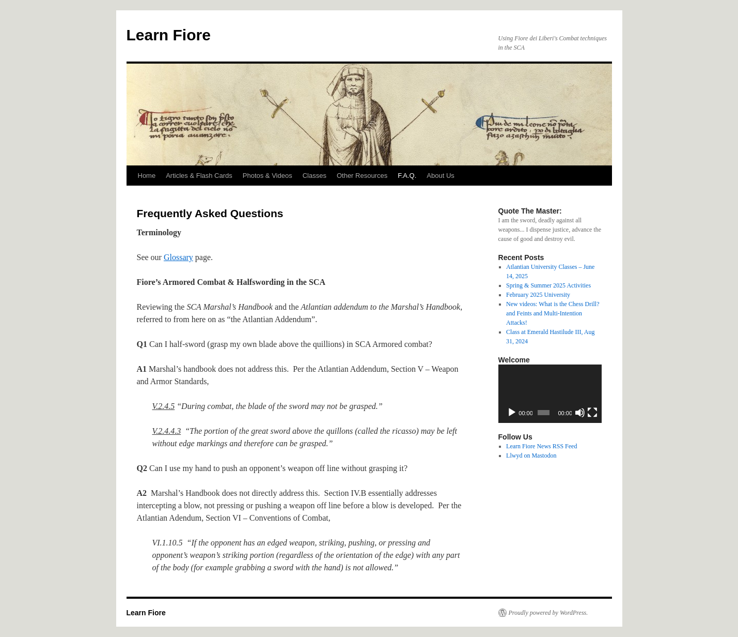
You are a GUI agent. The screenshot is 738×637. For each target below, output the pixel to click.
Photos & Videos (267, 175)
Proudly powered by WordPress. (548, 612)
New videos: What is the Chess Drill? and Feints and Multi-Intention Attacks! (552, 313)
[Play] (512, 412)
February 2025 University (538, 294)
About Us (440, 175)
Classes (314, 175)
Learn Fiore (169, 34)
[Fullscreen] (592, 412)
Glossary (178, 257)
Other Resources (362, 175)
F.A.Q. (407, 175)
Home (147, 175)
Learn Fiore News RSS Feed (541, 446)
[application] (550, 394)
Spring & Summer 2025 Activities (548, 285)
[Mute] (580, 412)
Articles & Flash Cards (199, 175)
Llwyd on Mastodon (531, 455)
